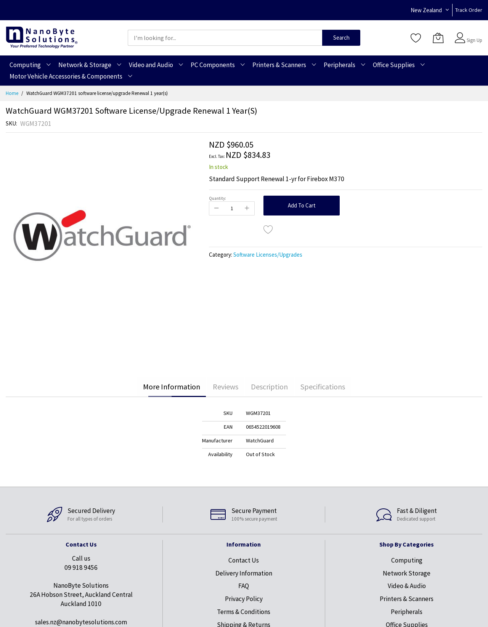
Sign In (473, 34)
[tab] (171, 386)
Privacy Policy (244, 599)
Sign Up (474, 40)
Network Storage (406, 573)
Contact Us (243, 560)
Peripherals (406, 612)
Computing (406, 560)
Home (12, 93)
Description (269, 386)
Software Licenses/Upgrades (267, 254)
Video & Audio (407, 586)
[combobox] (225, 38)
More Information (171, 386)
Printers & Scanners (406, 599)
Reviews (225, 386)
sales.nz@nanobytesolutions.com (81, 622)
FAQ (243, 586)
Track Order (468, 9)
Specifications (322, 386)
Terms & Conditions (243, 612)
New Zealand (426, 10)
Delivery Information (243, 573)
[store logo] (42, 37)
